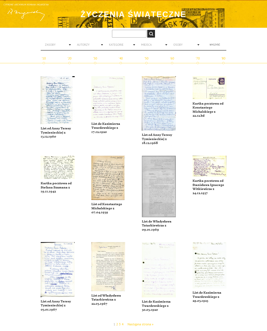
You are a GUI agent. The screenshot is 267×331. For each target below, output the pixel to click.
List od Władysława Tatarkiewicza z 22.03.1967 (106, 299)
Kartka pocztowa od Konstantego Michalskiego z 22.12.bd (208, 110)
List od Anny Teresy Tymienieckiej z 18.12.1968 (157, 139)
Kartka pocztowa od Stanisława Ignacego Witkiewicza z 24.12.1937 (208, 187)
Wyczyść (215, 45)
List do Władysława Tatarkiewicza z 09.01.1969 (156, 225)
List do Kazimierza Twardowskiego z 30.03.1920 (156, 305)
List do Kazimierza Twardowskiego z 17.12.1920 (105, 128)
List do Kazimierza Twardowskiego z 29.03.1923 (207, 296)
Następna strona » (140, 324)
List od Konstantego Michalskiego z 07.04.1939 (106, 208)
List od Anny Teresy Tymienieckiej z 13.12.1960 (56, 132)
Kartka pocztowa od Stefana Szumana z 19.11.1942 (56, 187)
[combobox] (56, 45)
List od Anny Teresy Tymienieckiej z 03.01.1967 (56, 305)
